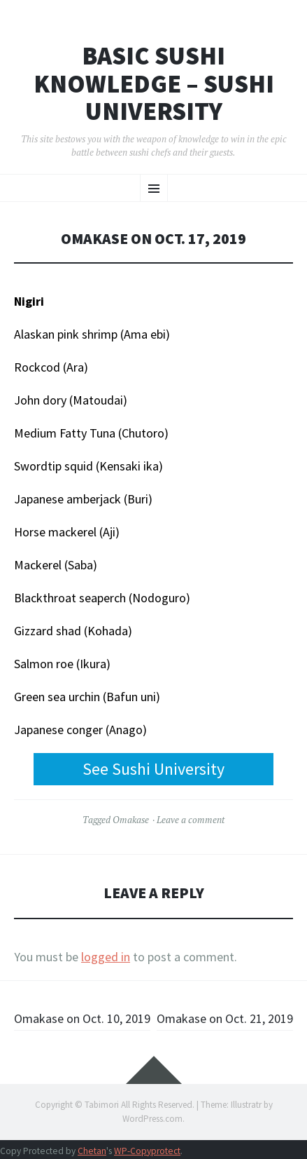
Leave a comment (190, 819)
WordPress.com (152, 1119)
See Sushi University (153, 769)
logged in (105, 957)
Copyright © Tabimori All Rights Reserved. (114, 1105)
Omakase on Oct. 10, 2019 (82, 1018)
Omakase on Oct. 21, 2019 (225, 1018)
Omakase (131, 819)
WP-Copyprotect (147, 1151)
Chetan (92, 1151)
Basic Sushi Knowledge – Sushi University (154, 84)
